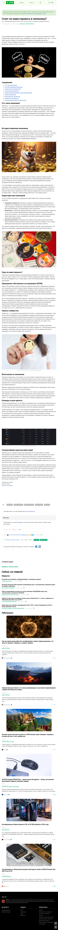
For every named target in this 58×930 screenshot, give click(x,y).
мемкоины (10, 505)
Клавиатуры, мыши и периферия (10, 786)
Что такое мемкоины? (11, 85)
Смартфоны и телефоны (8, 588)
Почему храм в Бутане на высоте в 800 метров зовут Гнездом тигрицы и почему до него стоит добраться (28, 735)
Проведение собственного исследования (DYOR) (18, 93)
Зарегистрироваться (6, 910)
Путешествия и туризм (8, 741)
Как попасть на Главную (44, 913)
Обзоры (22, 2)
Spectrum (6, 794)
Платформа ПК (5, 830)
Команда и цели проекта (12, 98)
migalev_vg (6, 886)
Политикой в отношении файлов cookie (35, 13)
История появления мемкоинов (14, 87)
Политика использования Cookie (46, 917)
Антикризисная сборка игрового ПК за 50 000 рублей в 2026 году (25, 824)
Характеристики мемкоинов (13, 89)
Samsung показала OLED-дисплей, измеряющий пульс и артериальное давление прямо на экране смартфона (28, 585)
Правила (41, 910)
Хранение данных (6, 876)
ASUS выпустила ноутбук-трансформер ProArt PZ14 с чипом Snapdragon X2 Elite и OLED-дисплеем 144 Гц (27, 605)
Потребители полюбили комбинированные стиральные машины (21, 579)
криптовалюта (18, 505)
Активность (22, 915)
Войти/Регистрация (6, 912)
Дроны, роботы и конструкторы (10, 594)
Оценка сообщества (10, 94)
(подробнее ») (31, 511)
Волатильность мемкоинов (12, 96)
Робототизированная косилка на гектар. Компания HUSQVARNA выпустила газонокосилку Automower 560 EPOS (24, 592)
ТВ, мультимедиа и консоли (9, 601)
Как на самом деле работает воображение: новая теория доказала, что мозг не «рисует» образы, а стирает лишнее (27, 642)
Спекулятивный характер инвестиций (15, 100)
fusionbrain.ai (36, 78)
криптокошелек (29, 505)
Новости (31, 2)
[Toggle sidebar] (4, 2)
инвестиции (39, 505)
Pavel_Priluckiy (7, 839)
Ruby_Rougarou (7, 658)
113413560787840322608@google (18, 535)
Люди (21, 913)
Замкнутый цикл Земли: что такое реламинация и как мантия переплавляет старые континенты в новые (29, 689)
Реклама (41, 915)
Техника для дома (7, 581)
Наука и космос (6, 648)
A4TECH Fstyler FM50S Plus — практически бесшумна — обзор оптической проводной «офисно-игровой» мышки (28, 780)
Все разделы (23, 912)
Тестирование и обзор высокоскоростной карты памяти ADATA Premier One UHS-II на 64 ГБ (28, 870)
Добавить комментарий (10, 567)
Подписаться (43, 540)
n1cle (5, 749)
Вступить (36, 540)
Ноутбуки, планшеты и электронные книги (13, 608)
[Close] (54, 12)
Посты (21, 910)
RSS (31, 539)
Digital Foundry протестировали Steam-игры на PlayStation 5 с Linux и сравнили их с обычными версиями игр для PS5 (28, 599)
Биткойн (47, 505)
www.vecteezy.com (38, 268)
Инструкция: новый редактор (45, 912)
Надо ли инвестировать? (12, 91)
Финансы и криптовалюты (27, 24)
